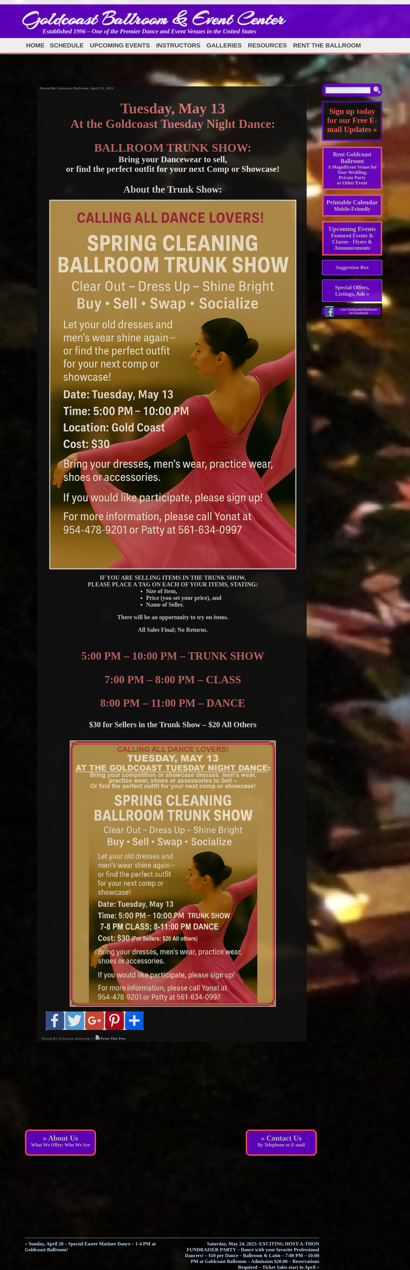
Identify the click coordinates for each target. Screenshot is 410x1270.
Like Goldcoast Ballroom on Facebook (358, 311)
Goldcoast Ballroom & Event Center (153, 19)
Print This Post (113, 1038)
